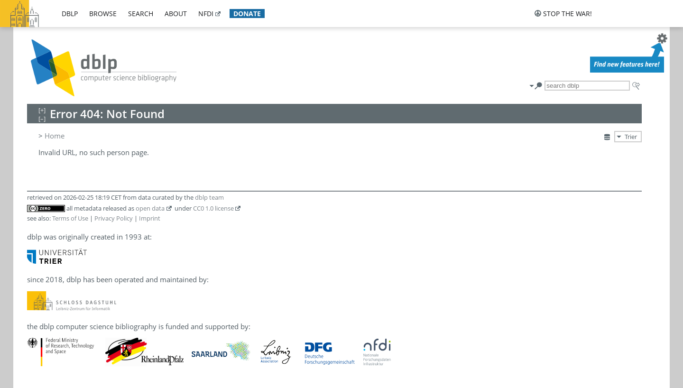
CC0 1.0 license (213, 208)
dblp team (209, 197)
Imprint (149, 218)
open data (150, 208)
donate (247, 13)
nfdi (205, 13)
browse (103, 13)
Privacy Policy (113, 218)
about (176, 13)
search (140, 13)
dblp (70, 13)
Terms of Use (70, 218)
